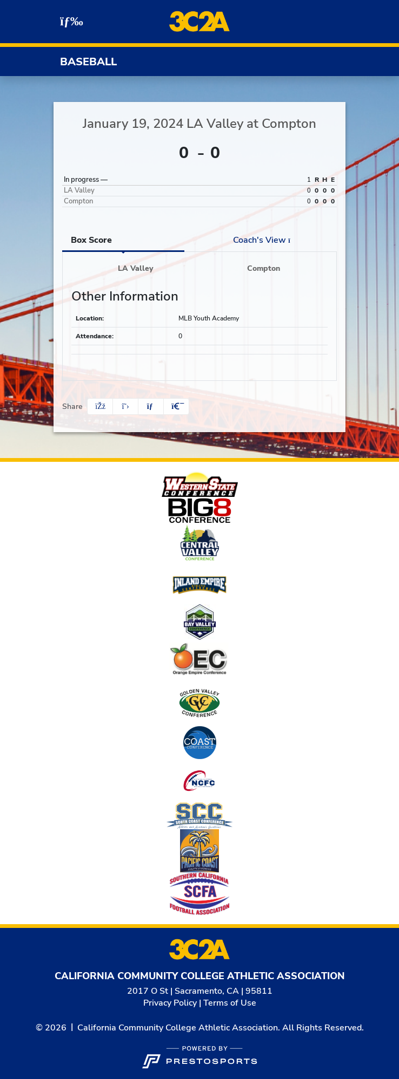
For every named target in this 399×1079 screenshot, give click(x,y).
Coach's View (264, 240)
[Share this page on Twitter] (125, 406)
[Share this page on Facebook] (100, 406)
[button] (176, 406)
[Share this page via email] (151, 406)
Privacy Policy (170, 1003)
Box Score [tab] (91, 240)
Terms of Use (229, 1003)
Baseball (88, 61)
